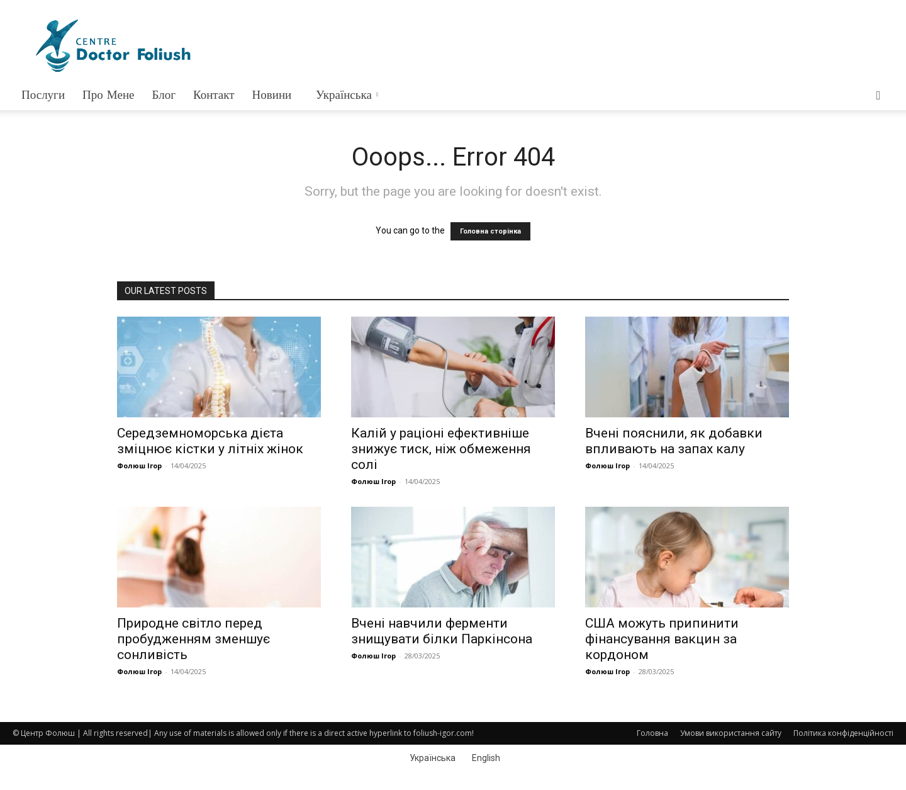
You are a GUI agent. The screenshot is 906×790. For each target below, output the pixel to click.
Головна (652, 733)
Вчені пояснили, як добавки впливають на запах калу (674, 441)
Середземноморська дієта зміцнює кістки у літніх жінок (210, 441)
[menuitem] (345, 95)
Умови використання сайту (730, 733)
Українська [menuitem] (433, 758)
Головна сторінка (490, 231)
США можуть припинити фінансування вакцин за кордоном (662, 639)
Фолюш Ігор (139, 465)
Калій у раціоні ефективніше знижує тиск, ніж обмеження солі (441, 449)
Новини (272, 94)
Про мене (108, 94)
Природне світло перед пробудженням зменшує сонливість (193, 639)
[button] (878, 96)
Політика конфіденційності (843, 733)
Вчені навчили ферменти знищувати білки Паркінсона (441, 631)
